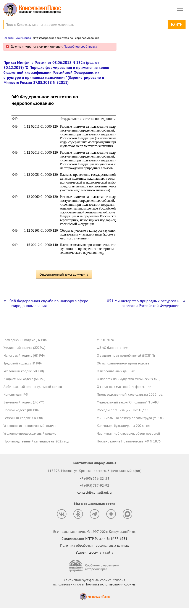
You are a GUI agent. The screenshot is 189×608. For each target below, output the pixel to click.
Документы (23, 37)
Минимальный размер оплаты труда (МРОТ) (130, 418)
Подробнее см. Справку (80, 46)
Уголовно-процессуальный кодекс (29, 433)
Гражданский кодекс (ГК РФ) (25, 340)
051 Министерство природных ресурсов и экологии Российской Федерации (143, 303)
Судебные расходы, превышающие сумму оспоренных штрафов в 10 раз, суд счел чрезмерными (152, 91)
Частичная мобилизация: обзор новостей (128, 433)
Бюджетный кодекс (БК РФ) (24, 379)
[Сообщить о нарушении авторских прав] (95, 566)
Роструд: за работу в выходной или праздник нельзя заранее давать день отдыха (152, 68)
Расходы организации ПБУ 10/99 (122, 410)
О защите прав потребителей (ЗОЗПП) (126, 355)
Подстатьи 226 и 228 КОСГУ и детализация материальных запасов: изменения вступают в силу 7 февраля (153, 134)
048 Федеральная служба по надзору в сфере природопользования (49, 303)
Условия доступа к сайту (94, 552)
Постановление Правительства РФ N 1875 (129, 441)
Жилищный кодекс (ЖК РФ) (24, 347)
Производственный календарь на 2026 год (130, 394)
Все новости (134, 148)
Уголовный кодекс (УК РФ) (23, 371)
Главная (8, 37)
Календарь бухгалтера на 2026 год (123, 425)
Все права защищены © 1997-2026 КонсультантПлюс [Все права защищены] (94, 531)
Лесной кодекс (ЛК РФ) (21, 410)
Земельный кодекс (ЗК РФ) (23, 402)
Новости (140, 48)
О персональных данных (116, 371)
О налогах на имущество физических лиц (128, 379)
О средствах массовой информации (124, 386)
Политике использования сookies (110, 584)
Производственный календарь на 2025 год (36, 441)
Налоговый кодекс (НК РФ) (24, 355)
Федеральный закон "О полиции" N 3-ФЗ (128, 402)
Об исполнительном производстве (123, 363)
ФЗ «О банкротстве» (112, 347)
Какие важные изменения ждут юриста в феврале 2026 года (153, 113)
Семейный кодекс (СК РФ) (23, 418)
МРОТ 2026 (105, 340)
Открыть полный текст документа (63, 274)
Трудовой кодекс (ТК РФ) (22, 363)
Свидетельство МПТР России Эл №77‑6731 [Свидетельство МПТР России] (94, 538)
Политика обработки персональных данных (94, 545)
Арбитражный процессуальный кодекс (33, 386)
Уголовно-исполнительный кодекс (29, 425)
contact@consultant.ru (94, 492)
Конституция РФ (15, 394)
